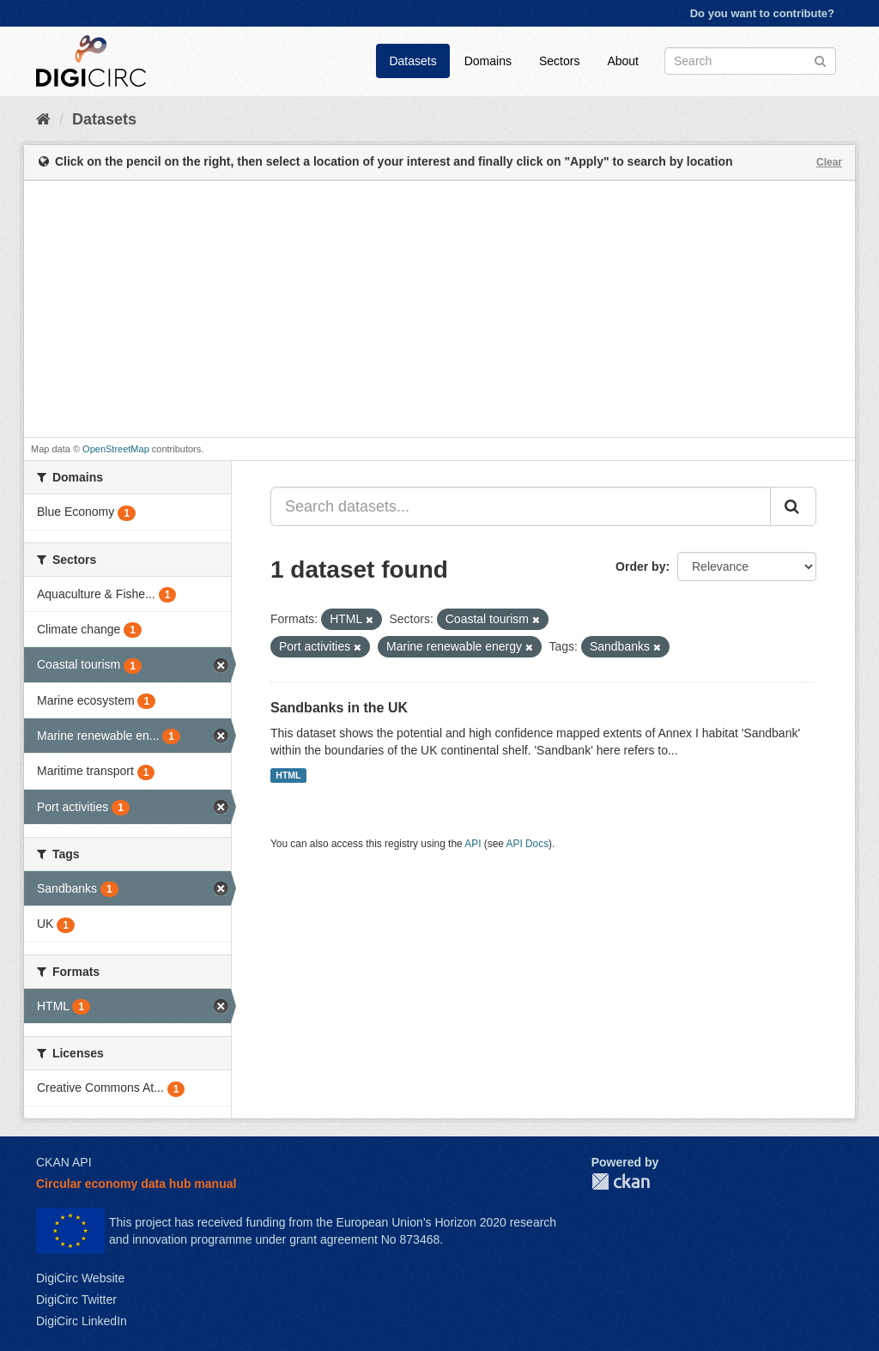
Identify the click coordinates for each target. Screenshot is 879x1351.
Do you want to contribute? (762, 13)
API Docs (527, 844)
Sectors (559, 61)
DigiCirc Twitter (76, 1299)
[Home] (43, 119)
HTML (288, 775)
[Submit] (820, 59)
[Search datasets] (750, 61)
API (472, 844)
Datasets (412, 61)
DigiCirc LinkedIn (81, 1321)
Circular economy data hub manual (136, 1183)
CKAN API (64, 1162)
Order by (640, 566)
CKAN (620, 1181)
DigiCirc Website (80, 1278)
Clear (829, 162)
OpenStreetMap (115, 449)
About (623, 61)
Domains (488, 61)
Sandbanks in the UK (339, 707)
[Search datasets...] (520, 506)
